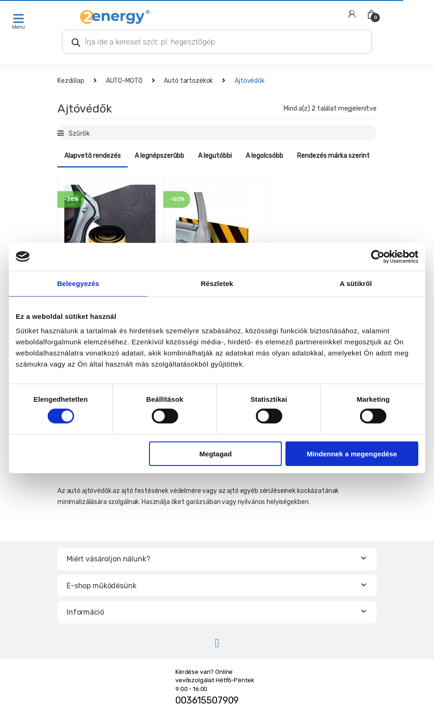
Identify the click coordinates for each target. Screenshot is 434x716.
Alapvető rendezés (92, 156)
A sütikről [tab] (356, 283)
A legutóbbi (215, 156)
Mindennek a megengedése (352, 453)
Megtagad (215, 453)
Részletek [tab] (217, 283)
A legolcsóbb (264, 156)
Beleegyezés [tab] (78, 283)
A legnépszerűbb (159, 156)
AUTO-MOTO (124, 81)
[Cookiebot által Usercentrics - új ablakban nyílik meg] (377, 256)
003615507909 (207, 700)
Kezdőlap (70, 81)
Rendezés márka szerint (333, 156)
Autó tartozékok (188, 81)
